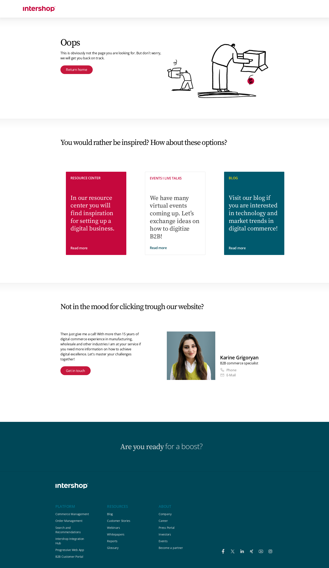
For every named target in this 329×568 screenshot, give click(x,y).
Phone (228, 370)
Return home (77, 69)
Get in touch (76, 371)
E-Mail (228, 375)
